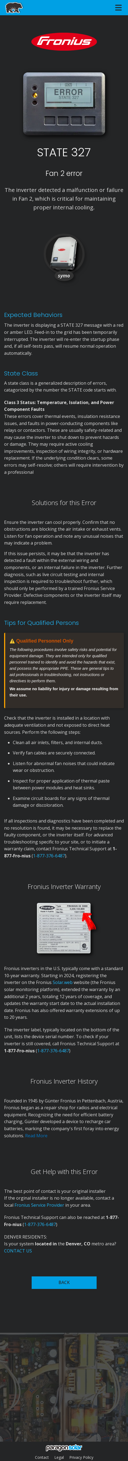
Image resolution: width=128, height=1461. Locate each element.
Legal (59, 1457)
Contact (42, 1457)
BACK (64, 1282)
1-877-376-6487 (49, 856)
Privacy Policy (81, 1457)
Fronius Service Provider (39, 1205)
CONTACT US (18, 1251)
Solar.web (63, 982)
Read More (36, 1136)
